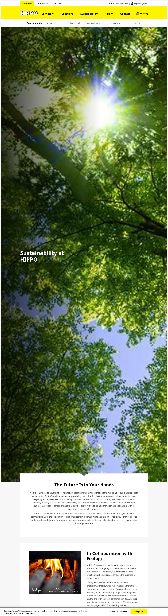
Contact (125, 13)
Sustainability (89, 13)
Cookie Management (119, 613)
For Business (42, 3)
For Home (27, 3)
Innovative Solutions (95, 23)
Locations (67, 13)
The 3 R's (137, 23)
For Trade (57, 3)
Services (46, 13)
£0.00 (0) (144, 14)
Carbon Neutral (74, 23)
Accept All (138, 613)
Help (107, 13)
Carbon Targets (116, 23)
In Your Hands (52, 23)
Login (140, 4)
